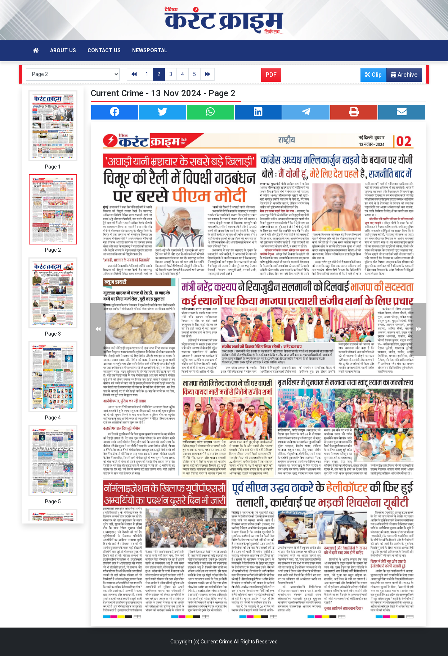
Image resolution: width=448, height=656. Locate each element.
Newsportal (149, 51)
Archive (402, 76)
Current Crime (217, 641)
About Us (63, 51)
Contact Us (104, 51)
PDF (271, 74)
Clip (373, 74)
